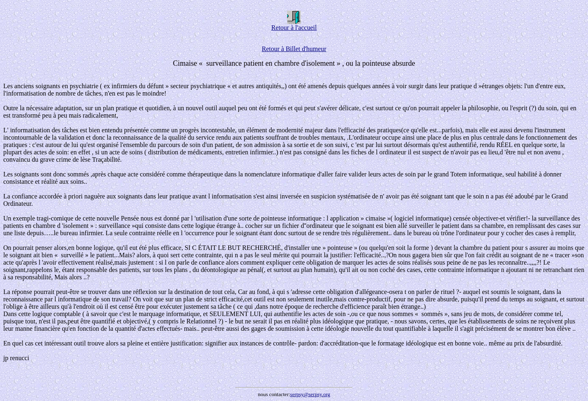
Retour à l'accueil (293, 24)
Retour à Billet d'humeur (294, 48)
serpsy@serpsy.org (310, 394)
